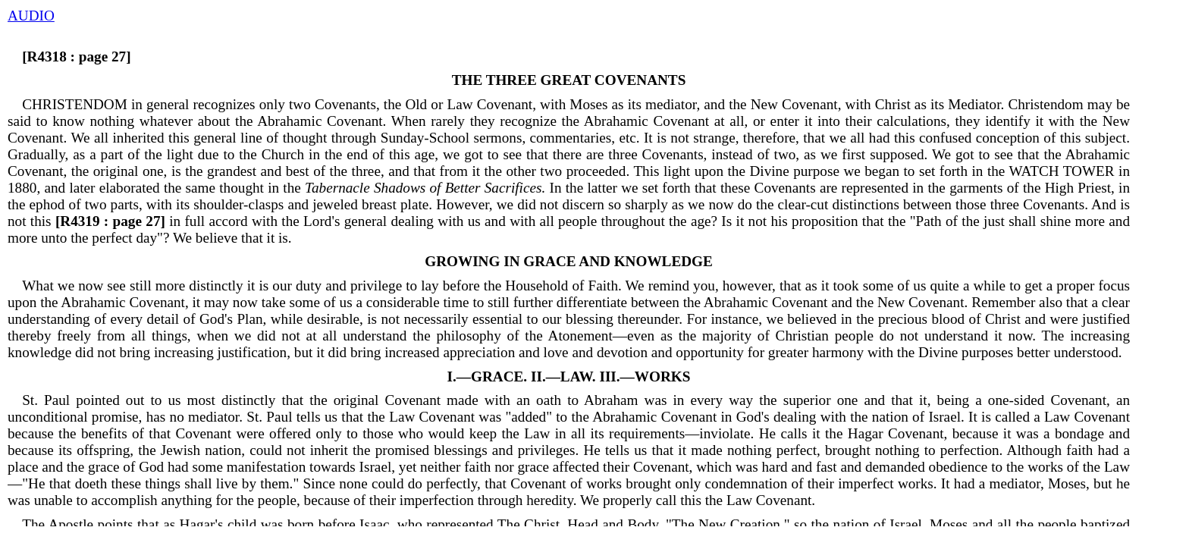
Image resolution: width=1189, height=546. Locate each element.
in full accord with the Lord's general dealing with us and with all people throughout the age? (384, 221)
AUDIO (31, 16)
